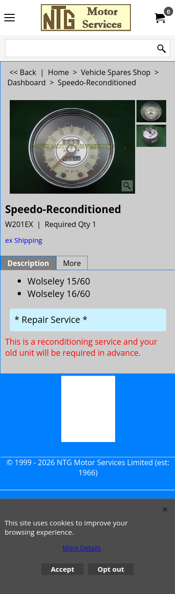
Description (28, 263)
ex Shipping (23, 240)
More (72, 263)
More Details (82, 547)
